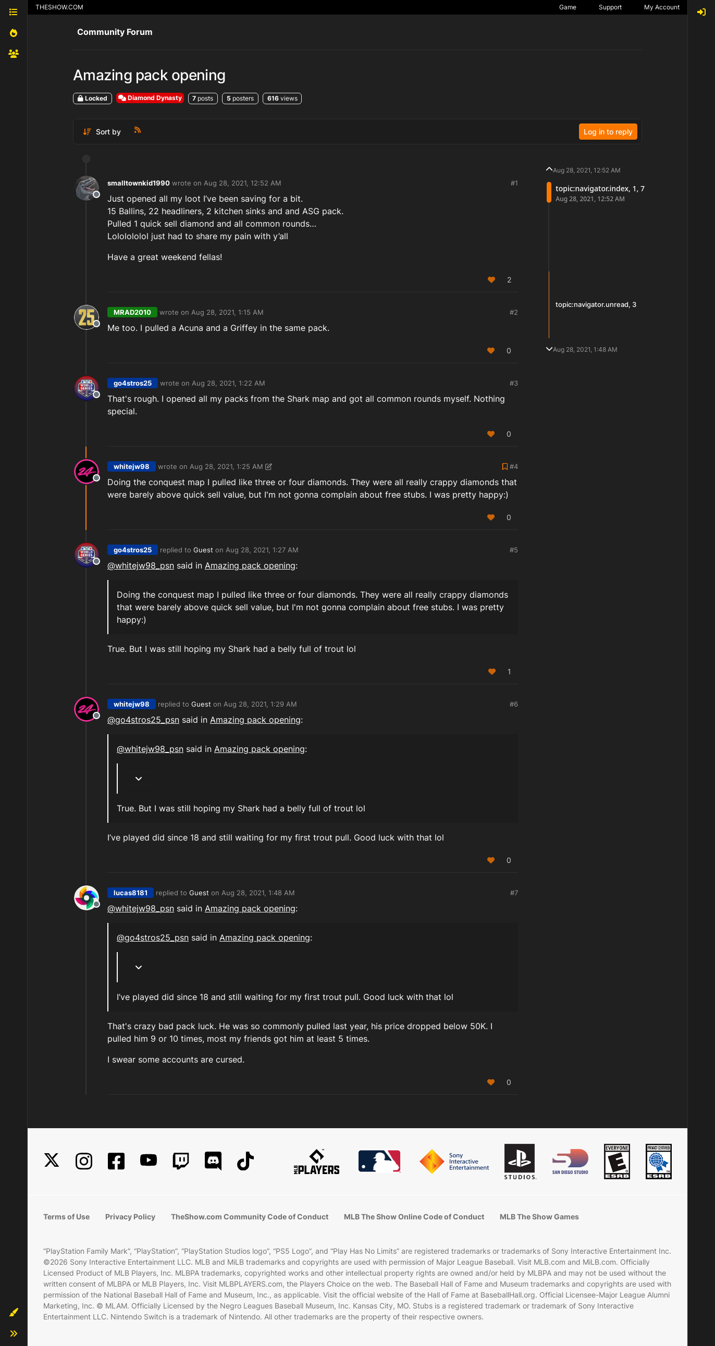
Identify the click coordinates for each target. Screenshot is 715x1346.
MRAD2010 (132, 312)
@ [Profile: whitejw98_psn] (140, 565)
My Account (662, 7)
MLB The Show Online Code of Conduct (414, 1216)
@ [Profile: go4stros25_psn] (143, 719)
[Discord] (213, 1161)
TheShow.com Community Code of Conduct (249, 1216)
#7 (514, 892)
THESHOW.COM (59, 7)
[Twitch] (180, 1161)
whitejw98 (132, 466)
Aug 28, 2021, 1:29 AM (260, 704)
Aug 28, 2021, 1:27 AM (262, 550)
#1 (514, 183)
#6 (514, 704)
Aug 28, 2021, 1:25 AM (226, 466)
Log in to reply (608, 131)
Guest (203, 550)
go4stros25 (133, 383)
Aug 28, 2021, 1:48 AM (258, 892)
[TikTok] (245, 1161)
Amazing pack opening (250, 565)
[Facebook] (116, 1161)
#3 (514, 383)
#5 (514, 550)
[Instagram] (84, 1161)
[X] (51, 1161)
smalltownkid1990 (138, 183)
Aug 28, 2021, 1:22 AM (228, 383)
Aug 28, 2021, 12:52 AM (242, 183)
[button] (13, 1312)
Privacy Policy (130, 1216)
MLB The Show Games (539, 1216)
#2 (514, 312)
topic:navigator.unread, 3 (596, 304)
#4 (514, 466)
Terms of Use (66, 1216)
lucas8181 (130, 892)
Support (610, 7)
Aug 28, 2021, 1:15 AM (227, 312)
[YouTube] (148, 1161)
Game (567, 7)
